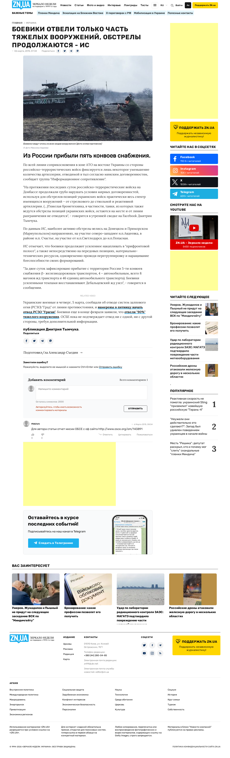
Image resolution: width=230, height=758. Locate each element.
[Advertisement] (69, 474)
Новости (65, 5)
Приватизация (18, 709)
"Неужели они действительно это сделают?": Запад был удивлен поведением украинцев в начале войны (188, 426)
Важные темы (22, 13)
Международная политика (24, 694)
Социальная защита (73, 689)
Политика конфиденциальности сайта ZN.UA (196, 747)
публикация (34, 329)
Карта (66, 659)
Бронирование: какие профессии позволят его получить (185, 327)
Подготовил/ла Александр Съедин (50, 352)
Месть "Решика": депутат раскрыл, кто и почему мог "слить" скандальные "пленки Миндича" (188, 448)
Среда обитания (124, 699)
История (172, 694)
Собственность (176, 709)
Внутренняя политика (22, 689)
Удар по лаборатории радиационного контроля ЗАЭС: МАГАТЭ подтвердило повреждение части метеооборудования (187, 349)
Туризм (172, 704)
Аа (188, 5)
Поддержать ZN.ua (205, 5)
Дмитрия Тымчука (62, 329)
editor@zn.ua (102, 672)
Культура (120, 709)
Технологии (121, 694)
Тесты (145, 5)
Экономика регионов (21, 714)
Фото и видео (95, 5)
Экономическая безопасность (78, 704)
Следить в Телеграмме (53, 543)
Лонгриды (130, 5)
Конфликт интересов (73, 699)
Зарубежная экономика (75, 694)
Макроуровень (17, 699)
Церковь (119, 704)
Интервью (114, 5)
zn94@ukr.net (91, 663)
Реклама (68, 649)
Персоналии (69, 709)
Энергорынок (17, 704)
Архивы (67, 644)
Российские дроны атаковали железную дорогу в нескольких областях (185, 371)
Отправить (135, 408)
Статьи (79, 5)
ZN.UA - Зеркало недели (194, 243)
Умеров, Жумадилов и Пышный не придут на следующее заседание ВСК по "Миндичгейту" (186, 310)
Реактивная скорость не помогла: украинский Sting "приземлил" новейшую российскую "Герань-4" (188, 404)
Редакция (68, 654)
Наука (118, 689)
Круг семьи (174, 699)
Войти (179, 5)
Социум (172, 689)
